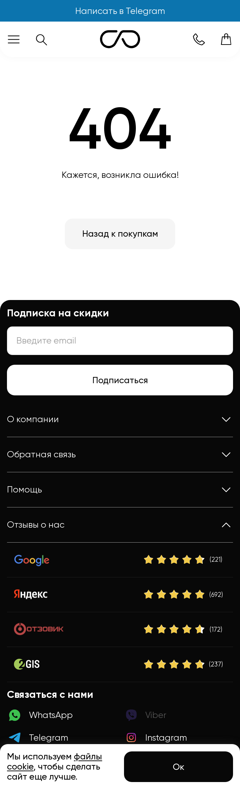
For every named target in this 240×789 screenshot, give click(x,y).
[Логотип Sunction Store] (120, 39)
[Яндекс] (120, 594)
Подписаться (120, 380)
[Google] (120, 559)
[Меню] (14, 39)
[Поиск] (41, 39)
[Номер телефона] (198, 39)
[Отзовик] (120, 629)
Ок (178, 767)
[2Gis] (120, 664)
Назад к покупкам (120, 233)
